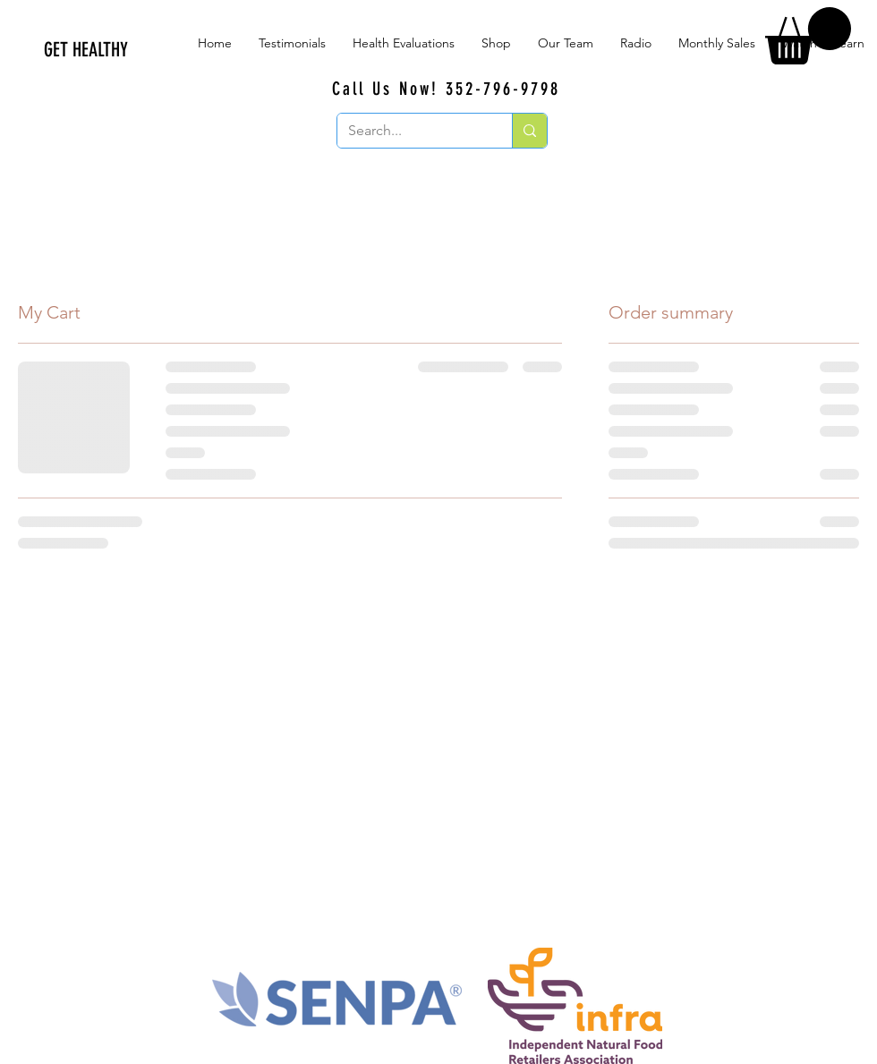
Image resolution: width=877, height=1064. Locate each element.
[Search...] (411, 131)
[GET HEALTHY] (179, 50)
